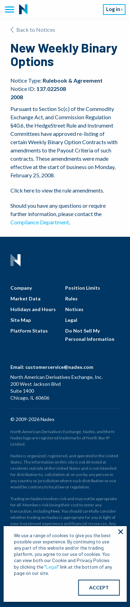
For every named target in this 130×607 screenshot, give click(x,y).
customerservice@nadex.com (59, 367)
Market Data (25, 298)
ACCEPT (99, 587)
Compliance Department (39, 222)
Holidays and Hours (33, 309)
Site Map (20, 320)
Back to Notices (32, 29)
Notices (74, 309)
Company (21, 288)
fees (55, 511)
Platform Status (29, 331)
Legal (71, 320)
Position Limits (82, 288)
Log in (113, 9)
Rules (71, 298)
